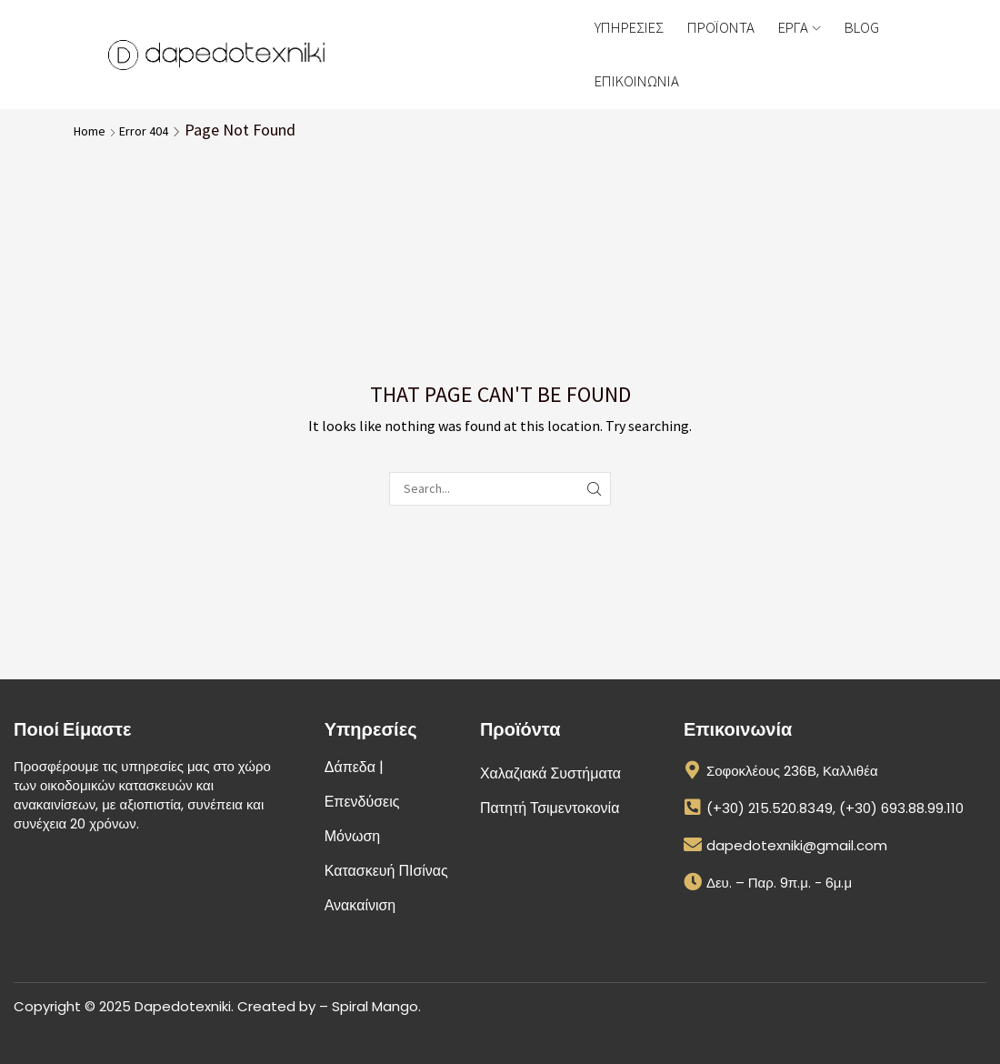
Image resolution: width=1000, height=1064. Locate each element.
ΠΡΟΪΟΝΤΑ (721, 27)
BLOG (862, 27)
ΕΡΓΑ (799, 27)
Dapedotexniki (183, 1006)
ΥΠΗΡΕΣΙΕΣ (629, 27)
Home (89, 131)
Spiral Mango (375, 1006)
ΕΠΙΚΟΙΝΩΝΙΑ (637, 81)
